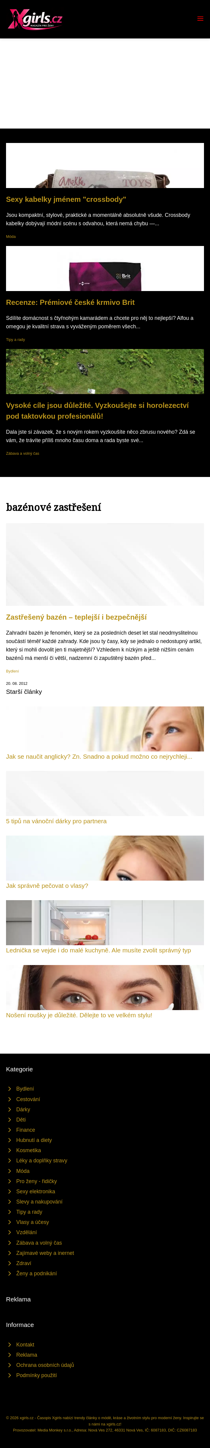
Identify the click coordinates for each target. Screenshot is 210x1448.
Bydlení (12, 671)
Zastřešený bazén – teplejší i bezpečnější (76, 617)
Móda (11, 236)
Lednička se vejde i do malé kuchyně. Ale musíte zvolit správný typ (98, 950)
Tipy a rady (15, 339)
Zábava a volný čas (22, 453)
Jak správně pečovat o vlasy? (47, 885)
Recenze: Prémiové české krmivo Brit (70, 302)
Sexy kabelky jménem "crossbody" (66, 199)
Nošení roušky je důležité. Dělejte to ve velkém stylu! (79, 1015)
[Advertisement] (105, 83)
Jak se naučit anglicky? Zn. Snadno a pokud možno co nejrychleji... (99, 756)
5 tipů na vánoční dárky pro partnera (56, 821)
